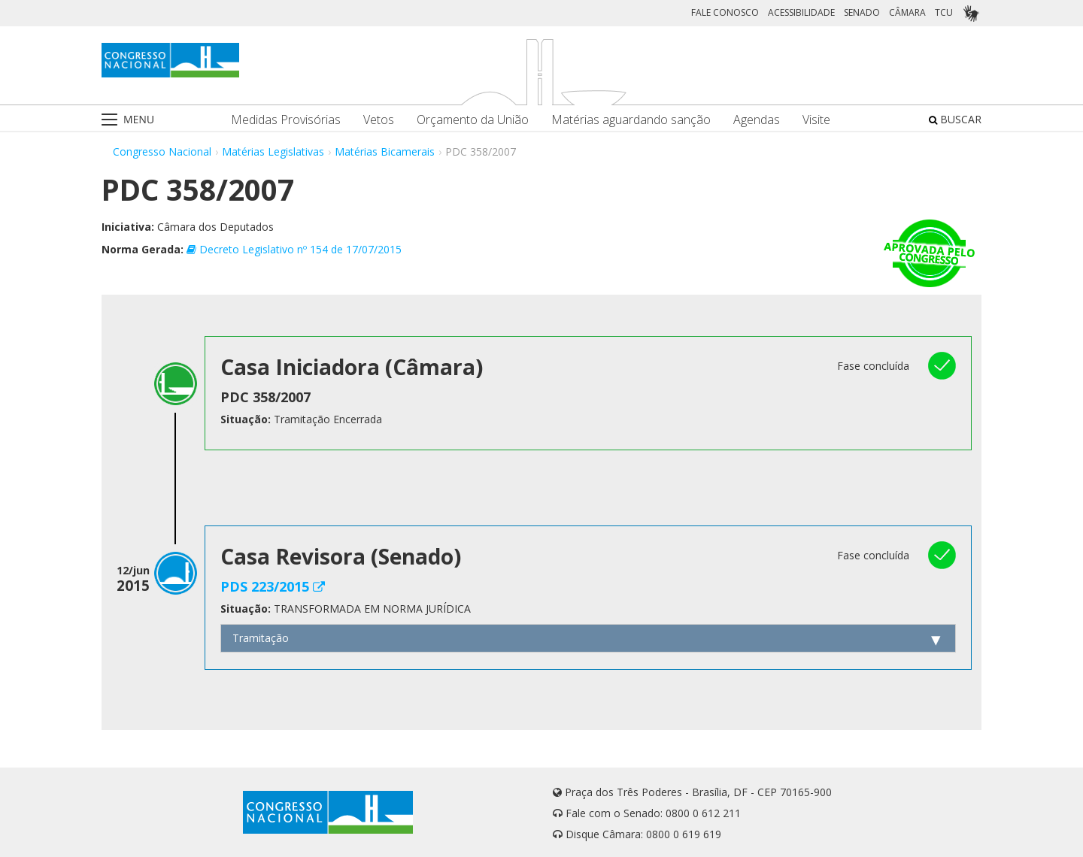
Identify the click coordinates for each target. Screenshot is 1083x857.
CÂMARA (907, 12)
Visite (816, 120)
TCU (944, 12)
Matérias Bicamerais (385, 151)
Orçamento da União (473, 120)
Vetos (378, 120)
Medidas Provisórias (286, 120)
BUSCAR (955, 119)
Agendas (756, 120)
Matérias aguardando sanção (631, 120)
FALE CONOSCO (725, 12)
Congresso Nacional (162, 151)
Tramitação (260, 638)
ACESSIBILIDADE (801, 12)
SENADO (862, 12)
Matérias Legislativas (273, 151)
